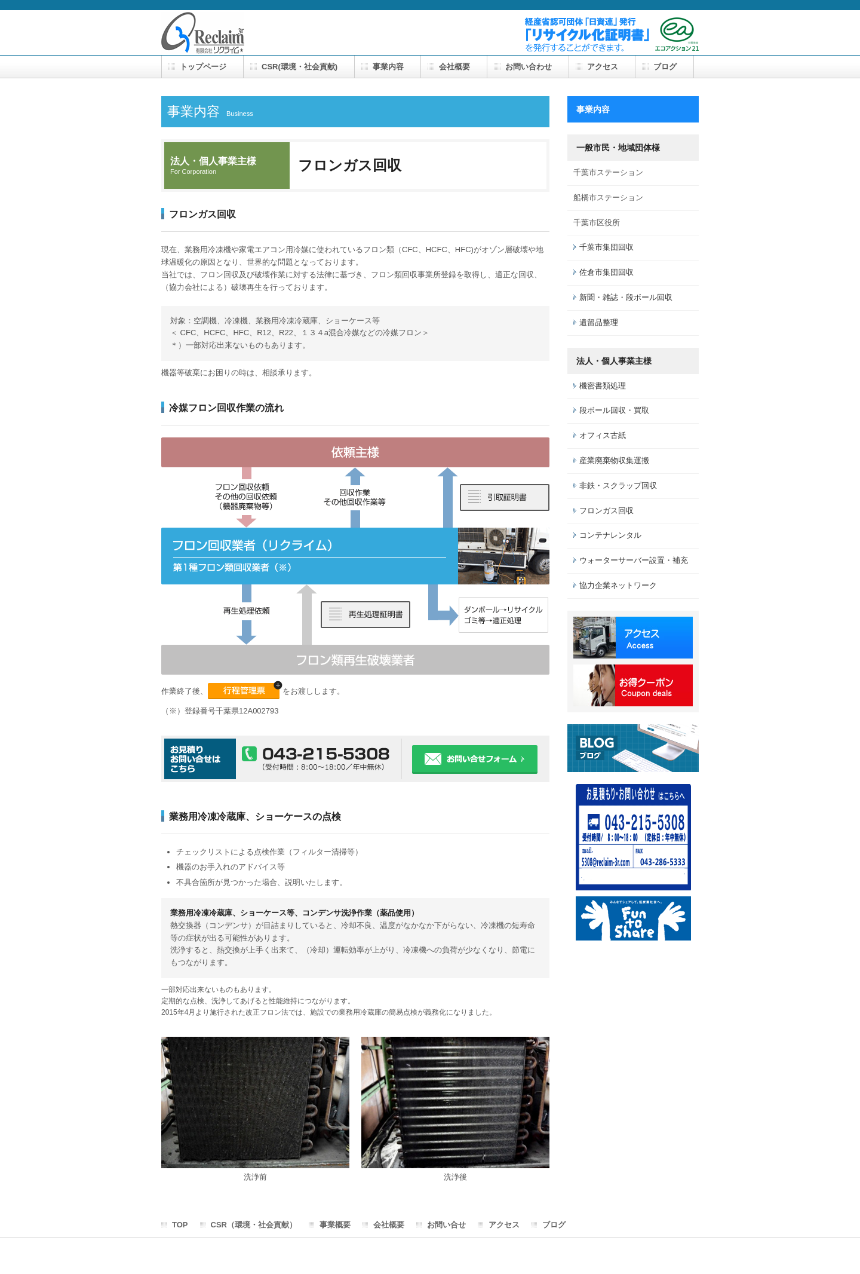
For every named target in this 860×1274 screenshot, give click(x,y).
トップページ (203, 66)
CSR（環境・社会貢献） (254, 1224)
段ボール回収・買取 (614, 410)
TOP (180, 1224)
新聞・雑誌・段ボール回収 (625, 297)
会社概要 (454, 66)
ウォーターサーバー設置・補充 (633, 560)
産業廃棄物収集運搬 (614, 460)
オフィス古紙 (602, 435)
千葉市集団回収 (606, 247)
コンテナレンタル (610, 535)
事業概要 (335, 1224)
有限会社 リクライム (202, 33)
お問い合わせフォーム (475, 759)
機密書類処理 (602, 385)
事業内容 (388, 66)
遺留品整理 (598, 322)
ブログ (665, 66)
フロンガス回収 (606, 510)
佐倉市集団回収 (606, 272)
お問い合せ (446, 1224)
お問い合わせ (528, 66)
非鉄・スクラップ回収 (618, 485)
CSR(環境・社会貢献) (299, 66)
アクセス (602, 66)
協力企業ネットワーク (618, 585)
